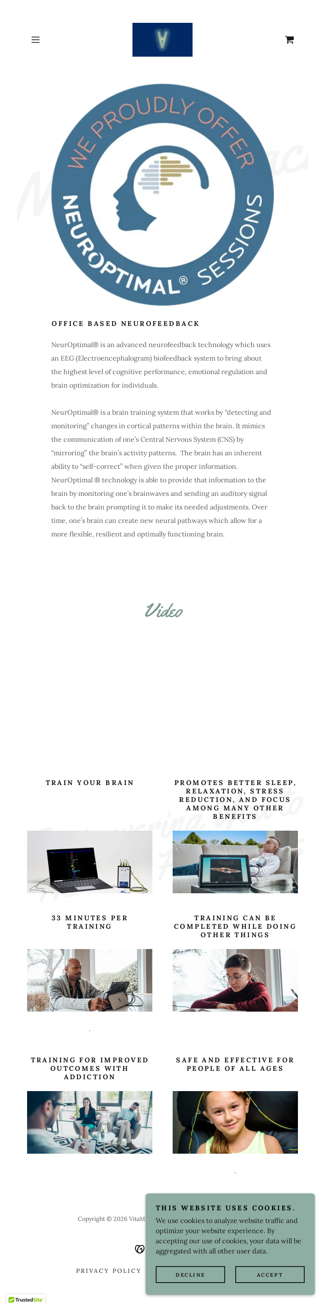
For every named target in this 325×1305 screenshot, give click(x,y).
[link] (162, 40)
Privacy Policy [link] (109, 1271)
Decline (190, 1275)
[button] (47, 39)
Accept (270, 1275)
